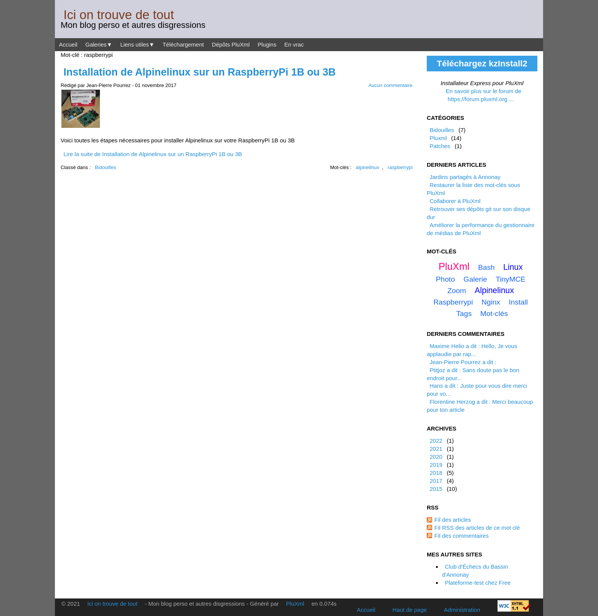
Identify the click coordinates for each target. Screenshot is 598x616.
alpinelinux (367, 167)
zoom (456, 291)
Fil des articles (452, 519)
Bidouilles (105, 167)
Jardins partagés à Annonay (464, 177)
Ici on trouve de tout (118, 15)
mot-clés (494, 314)
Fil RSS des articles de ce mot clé (477, 527)
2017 (435, 480)
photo (445, 279)
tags (464, 314)
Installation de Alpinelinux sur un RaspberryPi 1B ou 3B (199, 72)
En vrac (294, 44)
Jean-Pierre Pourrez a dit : (462, 362)
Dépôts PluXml (230, 44)
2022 (435, 440)
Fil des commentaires (461, 535)
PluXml (454, 266)
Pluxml (438, 138)
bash (486, 267)
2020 (435, 456)
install (518, 302)
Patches (439, 146)
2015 (435, 488)
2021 (435, 448)
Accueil (68, 44)
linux (513, 267)
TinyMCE (511, 279)
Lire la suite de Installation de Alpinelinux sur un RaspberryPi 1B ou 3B (152, 154)
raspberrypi (400, 167)
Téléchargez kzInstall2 (482, 63)
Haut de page (409, 609)
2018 (435, 472)
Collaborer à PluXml (454, 201)
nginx (490, 302)
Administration (462, 609)
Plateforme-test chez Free (477, 582)
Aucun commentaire (390, 85)
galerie (475, 279)
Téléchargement (183, 44)
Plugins (266, 44)
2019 (435, 464)
